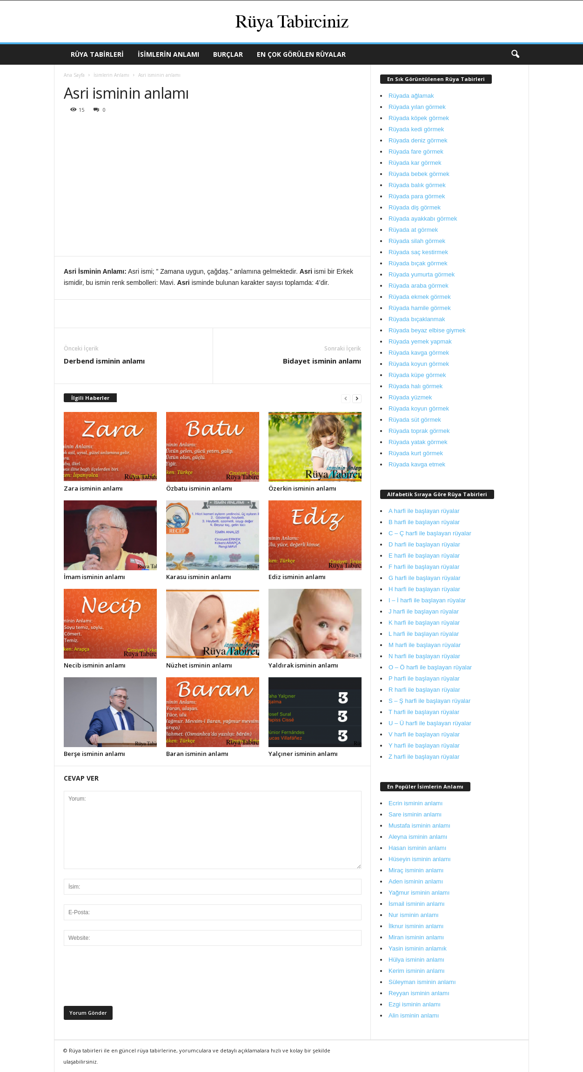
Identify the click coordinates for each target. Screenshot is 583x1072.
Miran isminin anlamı (416, 937)
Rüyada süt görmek (415, 419)
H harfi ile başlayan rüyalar (424, 589)
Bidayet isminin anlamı (322, 360)
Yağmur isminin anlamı (419, 892)
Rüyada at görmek (413, 229)
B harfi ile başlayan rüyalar (424, 522)
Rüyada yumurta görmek (422, 274)
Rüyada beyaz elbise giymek (427, 330)
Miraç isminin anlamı (416, 870)
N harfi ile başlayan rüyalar (424, 656)
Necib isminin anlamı (95, 665)
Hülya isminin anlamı (416, 959)
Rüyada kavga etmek (417, 464)
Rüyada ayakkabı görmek (423, 218)
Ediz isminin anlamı (297, 577)
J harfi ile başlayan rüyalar (424, 611)
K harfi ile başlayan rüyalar (424, 622)
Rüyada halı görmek (415, 386)
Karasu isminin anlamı (198, 577)
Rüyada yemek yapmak (420, 341)
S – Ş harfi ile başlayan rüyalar (429, 700)
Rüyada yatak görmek (418, 441)
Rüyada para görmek (417, 196)
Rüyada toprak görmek (419, 430)
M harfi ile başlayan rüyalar (425, 644)
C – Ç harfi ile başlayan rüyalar (430, 533)
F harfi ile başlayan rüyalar (424, 566)
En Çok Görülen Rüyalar (301, 54)
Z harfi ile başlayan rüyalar (424, 756)
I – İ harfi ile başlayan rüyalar (427, 600)
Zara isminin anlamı (93, 488)
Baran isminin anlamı (197, 753)
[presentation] (134, 978)
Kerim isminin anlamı (417, 970)
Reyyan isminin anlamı (419, 993)
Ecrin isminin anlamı (415, 803)
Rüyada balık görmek (417, 185)
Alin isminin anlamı (414, 1015)
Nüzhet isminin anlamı (199, 665)
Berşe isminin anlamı (94, 753)
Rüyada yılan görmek (417, 106)
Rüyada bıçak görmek (418, 263)
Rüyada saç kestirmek (418, 252)
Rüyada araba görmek (419, 285)
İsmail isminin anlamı (417, 903)
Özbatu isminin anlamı (199, 488)
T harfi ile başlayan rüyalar (424, 711)
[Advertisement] (213, 186)
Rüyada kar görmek (415, 162)
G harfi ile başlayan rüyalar (425, 577)
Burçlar (228, 54)
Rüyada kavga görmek (419, 352)
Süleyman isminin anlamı (422, 981)
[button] (515, 54)
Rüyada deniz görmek (418, 140)
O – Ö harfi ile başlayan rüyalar (430, 667)
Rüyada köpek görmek (419, 118)
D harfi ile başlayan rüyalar (424, 544)
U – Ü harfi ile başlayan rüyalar (430, 723)
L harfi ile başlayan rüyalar (424, 633)
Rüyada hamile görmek (420, 307)
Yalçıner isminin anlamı (303, 753)
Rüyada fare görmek (416, 151)
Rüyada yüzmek (410, 397)
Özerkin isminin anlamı (302, 488)
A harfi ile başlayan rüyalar (424, 510)
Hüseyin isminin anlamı (420, 859)
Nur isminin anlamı (414, 914)
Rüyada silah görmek (417, 240)
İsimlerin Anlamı (168, 54)
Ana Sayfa (74, 75)
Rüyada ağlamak (411, 95)
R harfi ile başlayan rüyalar (424, 689)
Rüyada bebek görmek (419, 173)
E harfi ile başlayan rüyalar (424, 555)
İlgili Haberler (90, 397)
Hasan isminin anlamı (417, 847)
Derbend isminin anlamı (104, 360)
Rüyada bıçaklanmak (417, 319)
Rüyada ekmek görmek (420, 296)
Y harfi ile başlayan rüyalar (424, 745)
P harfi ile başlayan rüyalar (424, 678)
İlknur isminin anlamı (416, 926)
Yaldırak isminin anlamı (303, 665)
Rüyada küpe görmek (417, 374)
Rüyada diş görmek (415, 207)
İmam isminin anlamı (94, 577)
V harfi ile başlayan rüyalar (424, 734)
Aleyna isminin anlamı (418, 836)
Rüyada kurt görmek (416, 453)
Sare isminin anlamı (415, 814)
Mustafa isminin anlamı (419, 825)
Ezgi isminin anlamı (415, 1004)
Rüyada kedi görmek (416, 129)
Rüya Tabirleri (97, 54)
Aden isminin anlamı (416, 881)
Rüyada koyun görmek (419, 363)
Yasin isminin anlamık (418, 948)
